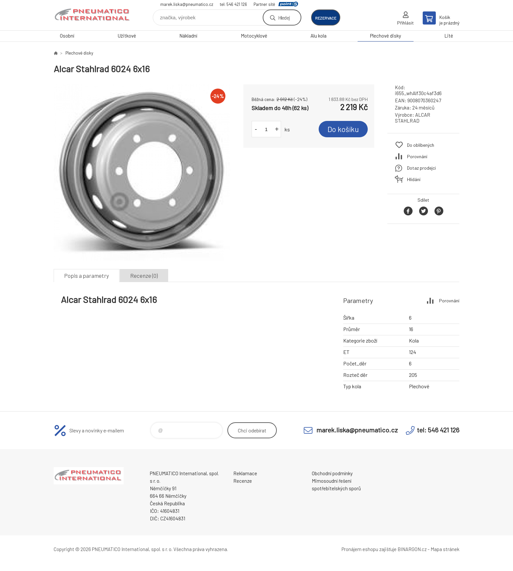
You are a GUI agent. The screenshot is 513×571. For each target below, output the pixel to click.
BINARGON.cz (412, 549)
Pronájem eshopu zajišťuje (369, 549)
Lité (448, 36)
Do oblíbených (420, 145)
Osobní (67, 36)
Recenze (242, 481)
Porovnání (417, 156)
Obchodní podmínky (332, 473)
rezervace (325, 18)
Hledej (284, 17)
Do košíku (343, 129)
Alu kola (318, 36)
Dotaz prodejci (421, 168)
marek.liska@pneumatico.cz (186, 4)
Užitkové (127, 36)
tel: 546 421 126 (233, 4)
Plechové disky (385, 36)
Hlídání (413, 179)
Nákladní (188, 36)
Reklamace (245, 473)
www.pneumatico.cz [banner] (93, 15)
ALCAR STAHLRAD (412, 118)
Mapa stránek (445, 549)
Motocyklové (254, 36)
